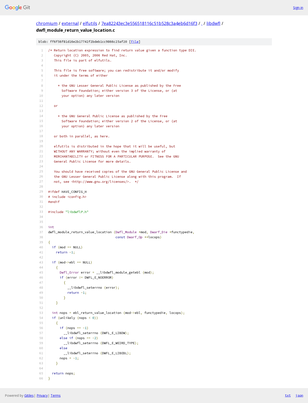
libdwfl (213, 23)
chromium (47, 23)
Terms (56, 395)
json (299, 395)
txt (288, 395)
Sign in (298, 7)
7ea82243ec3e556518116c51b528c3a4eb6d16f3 (149, 23)
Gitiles (29, 395)
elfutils (90, 23)
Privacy (42, 395)
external (70, 23)
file (135, 42)
